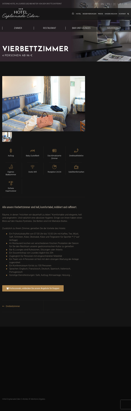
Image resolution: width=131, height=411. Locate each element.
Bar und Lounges (81, 28)
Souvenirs (113, 28)
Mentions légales (38, 399)
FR (96, 4)
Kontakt (122, 14)
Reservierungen (89, 14)
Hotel (78, 14)
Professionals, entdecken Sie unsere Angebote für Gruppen (33, 288)
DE (114, 4)
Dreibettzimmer (13, 306)
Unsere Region (111, 14)
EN (102, 4)
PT (126, 4)
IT (120, 4)
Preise (100, 14)
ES (108, 4)
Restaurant (49, 28)
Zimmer (18, 28)
